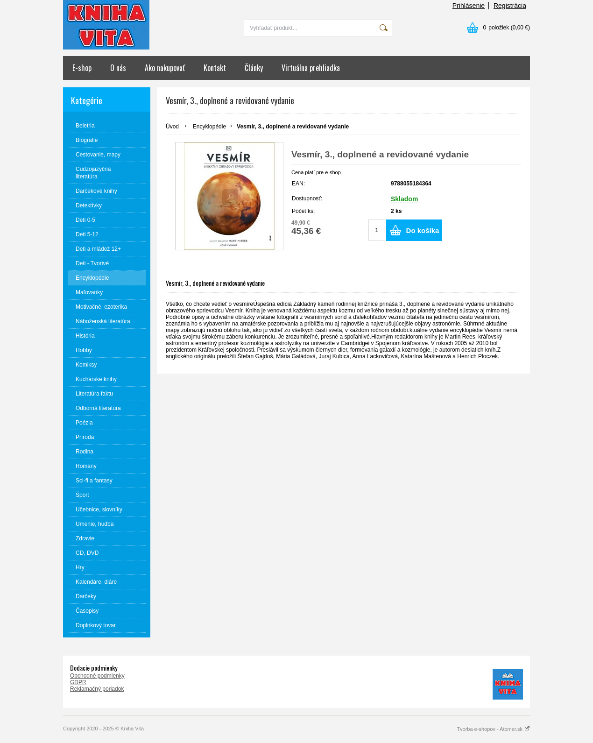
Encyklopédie (209, 126)
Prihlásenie (468, 5)
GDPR (78, 682)
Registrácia (510, 5)
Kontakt (215, 67)
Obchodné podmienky (97, 675)
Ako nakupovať (165, 67)
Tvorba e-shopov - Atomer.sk (493, 729)
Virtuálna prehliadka (311, 67)
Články (254, 67)
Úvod (172, 126)
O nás (118, 67)
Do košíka (422, 230)
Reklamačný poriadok (97, 689)
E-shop (82, 67)
